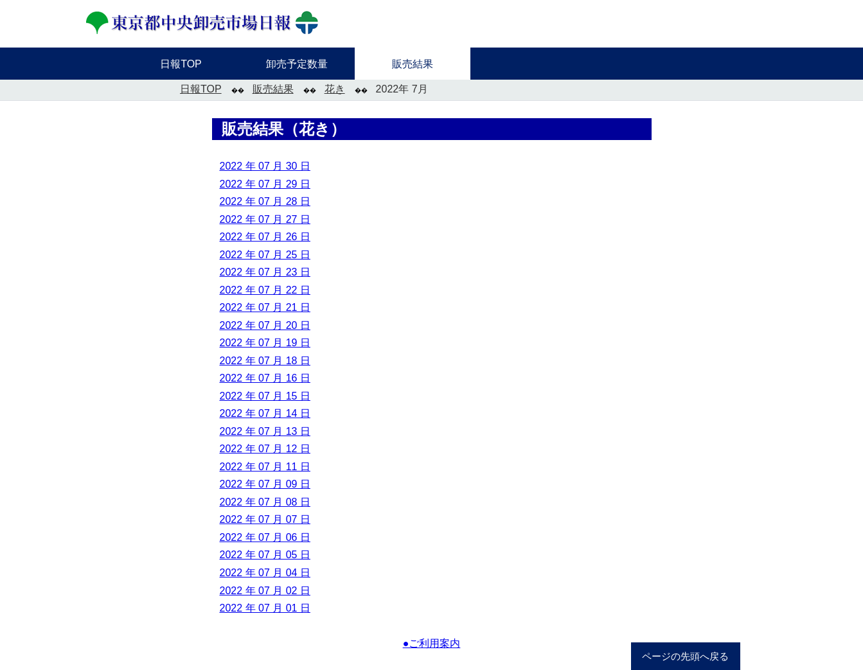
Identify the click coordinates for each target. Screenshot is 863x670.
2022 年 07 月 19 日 (265, 342)
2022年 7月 (402, 89)
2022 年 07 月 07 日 (265, 519)
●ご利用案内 (432, 643)
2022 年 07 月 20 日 (265, 325)
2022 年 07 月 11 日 (265, 466)
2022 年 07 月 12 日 (265, 448)
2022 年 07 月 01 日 (265, 608)
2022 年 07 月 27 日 (265, 219)
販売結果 (273, 89)
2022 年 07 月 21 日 (265, 307)
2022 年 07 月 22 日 (265, 290)
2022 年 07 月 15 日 (265, 396)
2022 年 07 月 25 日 (265, 254)
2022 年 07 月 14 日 (265, 413)
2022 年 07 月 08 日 (265, 502)
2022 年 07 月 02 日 (265, 590)
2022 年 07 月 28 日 (265, 201)
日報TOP (201, 89)
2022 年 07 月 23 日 (265, 272)
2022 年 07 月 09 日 (265, 484)
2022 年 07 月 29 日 (265, 184)
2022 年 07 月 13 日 (265, 431)
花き (335, 89)
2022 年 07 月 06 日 (265, 537)
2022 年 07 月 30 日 (265, 166)
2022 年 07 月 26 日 (265, 236)
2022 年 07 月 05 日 (265, 554)
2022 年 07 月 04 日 (265, 572)
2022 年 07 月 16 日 (265, 378)
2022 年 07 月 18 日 (265, 360)
